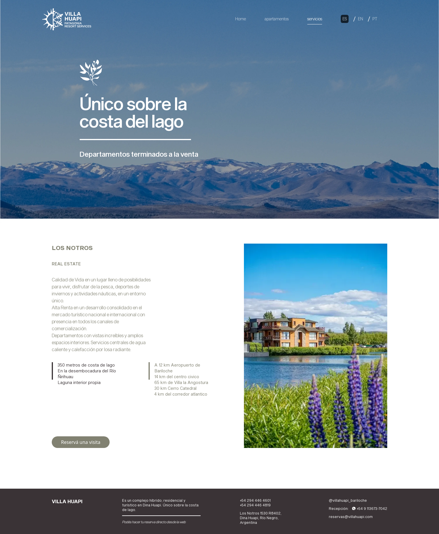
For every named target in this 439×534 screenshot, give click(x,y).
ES (344, 18)
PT (374, 18)
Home (240, 18)
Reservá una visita (80, 442)
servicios (314, 18)
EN (360, 18)
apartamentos (277, 18)
